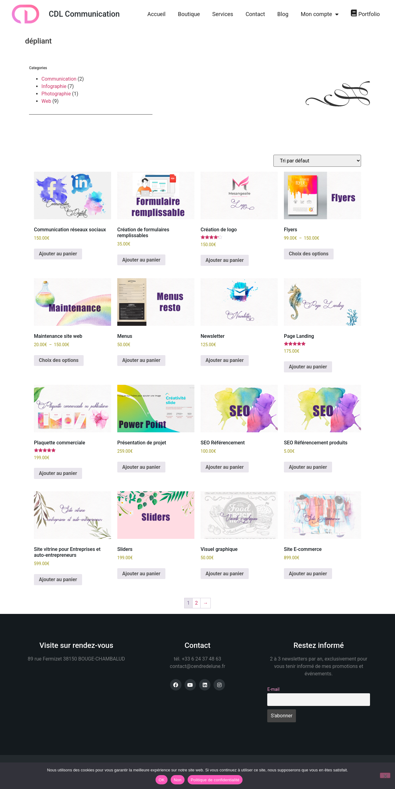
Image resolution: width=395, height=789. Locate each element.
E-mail (273, 689)
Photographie (56, 94)
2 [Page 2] (196, 603)
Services (222, 14)
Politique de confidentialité (215, 780)
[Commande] (317, 161)
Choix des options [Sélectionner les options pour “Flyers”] (309, 254)
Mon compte (320, 14)
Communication (58, 79)
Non (177, 780)
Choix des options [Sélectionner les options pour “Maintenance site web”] (59, 360)
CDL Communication (84, 14)
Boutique (189, 14)
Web (46, 101)
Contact (255, 14)
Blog (283, 14)
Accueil (157, 14)
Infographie (53, 86)
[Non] (385, 775)
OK (161, 780)
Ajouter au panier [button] (58, 254)
